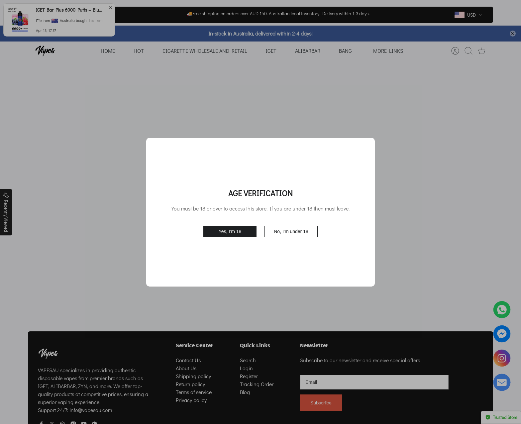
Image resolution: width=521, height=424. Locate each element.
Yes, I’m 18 (230, 231)
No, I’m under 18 (291, 231)
